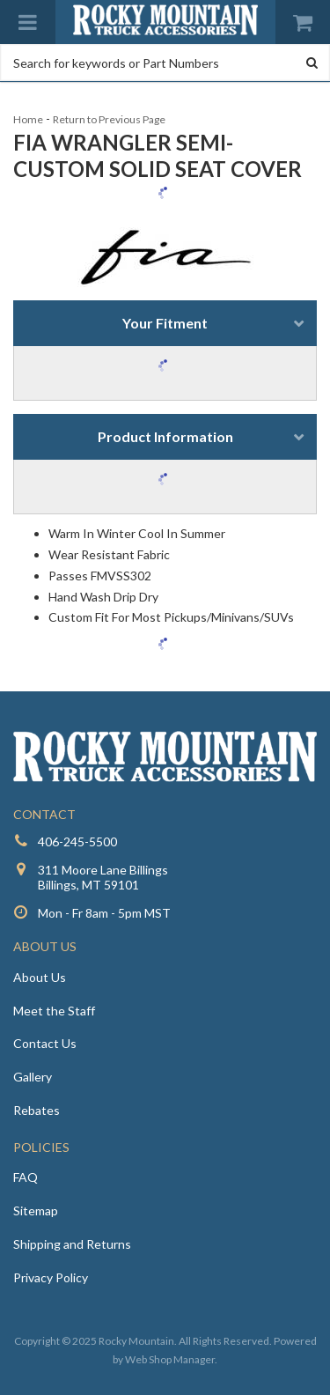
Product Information (165, 436)
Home (28, 119)
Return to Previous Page (109, 119)
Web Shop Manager (170, 1359)
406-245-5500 (77, 841)
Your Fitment (165, 322)
